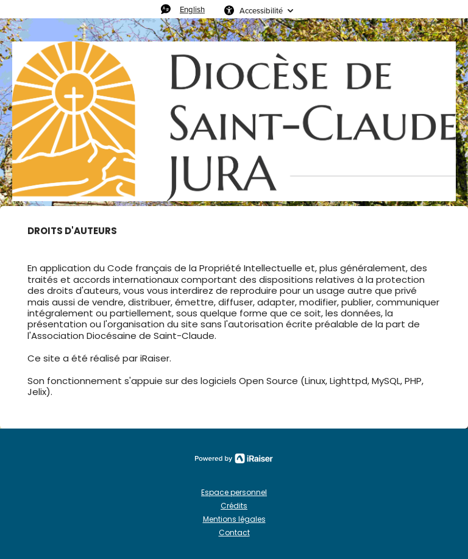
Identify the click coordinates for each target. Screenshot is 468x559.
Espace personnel (234, 492)
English (192, 9)
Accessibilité (261, 10)
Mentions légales (234, 519)
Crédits (234, 505)
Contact (234, 532)
